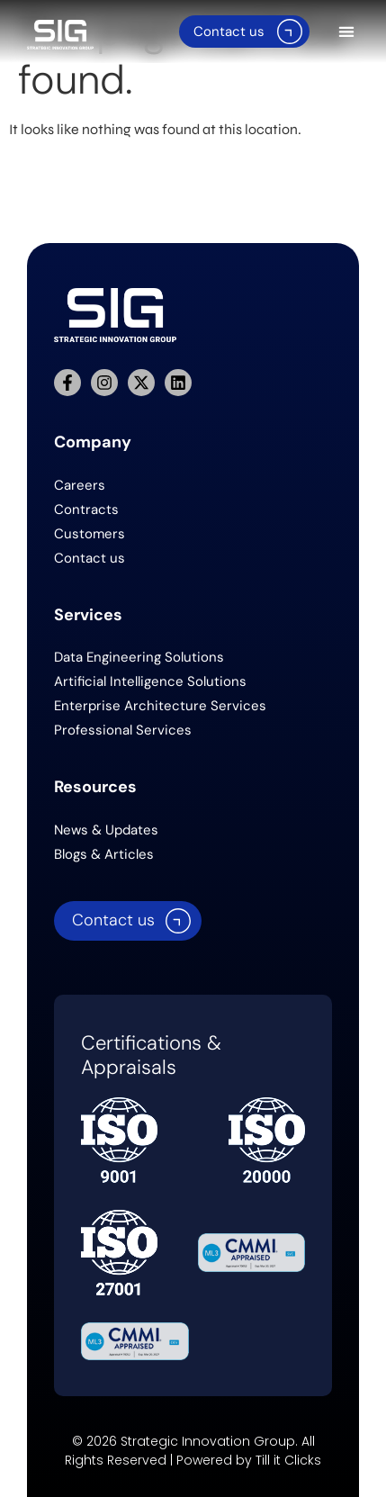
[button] (347, 32)
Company (92, 442)
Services (88, 615)
